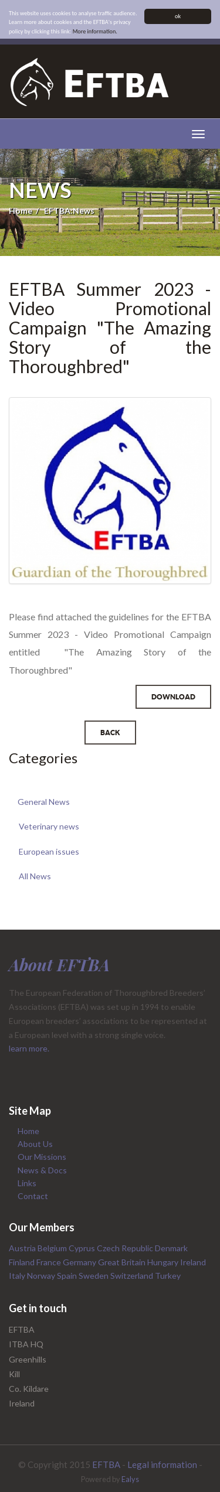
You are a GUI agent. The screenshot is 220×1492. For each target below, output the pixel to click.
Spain (68, 1276)
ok (178, 16)
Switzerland (132, 1276)
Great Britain (122, 1262)
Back (110, 732)
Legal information (162, 1464)
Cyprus (83, 1248)
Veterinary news (49, 826)
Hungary (163, 1262)
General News (44, 802)
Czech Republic (126, 1248)
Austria (23, 1248)
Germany (80, 1262)
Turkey (168, 1276)
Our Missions (42, 1157)
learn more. (29, 1048)
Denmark (171, 1248)
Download (173, 697)
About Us (35, 1144)
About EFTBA (59, 964)
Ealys (130, 1479)
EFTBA (106, 1464)
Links (27, 1183)
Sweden (94, 1276)
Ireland (193, 1262)
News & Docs (42, 1170)
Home (20, 211)
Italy (18, 1276)
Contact (33, 1196)
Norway (42, 1276)
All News (35, 876)
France (49, 1262)
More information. (95, 31)
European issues (49, 851)
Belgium (53, 1248)
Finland (22, 1262)
